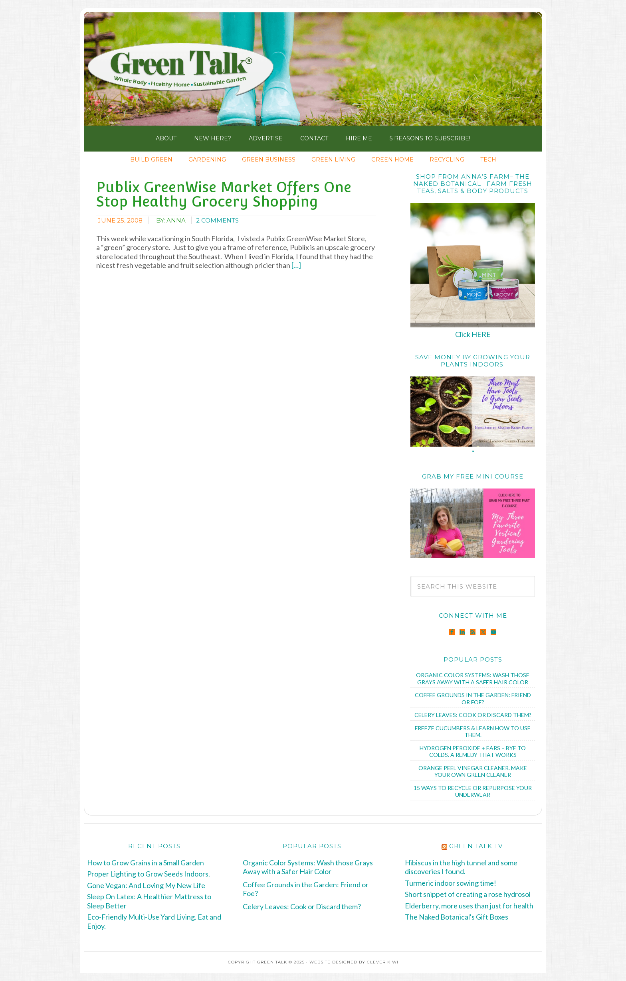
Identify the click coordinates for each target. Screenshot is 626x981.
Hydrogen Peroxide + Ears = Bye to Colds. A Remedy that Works (473, 751)
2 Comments (217, 220)
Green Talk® (184, 71)
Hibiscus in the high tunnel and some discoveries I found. (461, 867)
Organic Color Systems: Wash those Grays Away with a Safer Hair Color (472, 679)
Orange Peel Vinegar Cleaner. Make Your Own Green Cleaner (472, 771)
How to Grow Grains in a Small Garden (145, 862)
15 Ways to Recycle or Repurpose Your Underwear (473, 791)
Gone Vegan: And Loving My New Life (146, 885)
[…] (295, 265)
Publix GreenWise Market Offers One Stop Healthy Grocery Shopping (223, 194)
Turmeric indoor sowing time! (450, 883)
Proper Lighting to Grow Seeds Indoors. (148, 873)
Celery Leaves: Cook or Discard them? (472, 714)
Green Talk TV (476, 846)
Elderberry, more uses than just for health (469, 905)
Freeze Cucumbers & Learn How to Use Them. (473, 732)
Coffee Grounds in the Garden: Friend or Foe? (473, 698)
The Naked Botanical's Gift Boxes (456, 916)
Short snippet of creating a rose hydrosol (468, 894)
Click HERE (473, 334)
